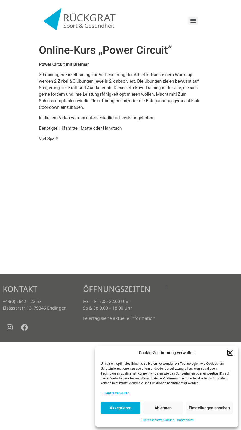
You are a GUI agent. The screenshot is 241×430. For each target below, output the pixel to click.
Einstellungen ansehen (209, 408)
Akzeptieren (120, 408)
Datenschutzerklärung (158, 420)
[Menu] (193, 21)
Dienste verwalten (116, 393)
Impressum (185, 420)
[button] (230, 352)
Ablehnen (163, 408)
